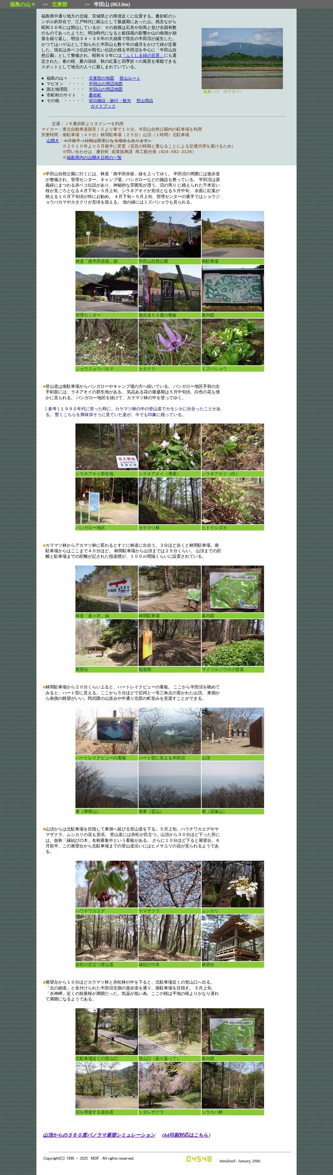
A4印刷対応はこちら (186, 1135)
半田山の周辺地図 (106, 84)
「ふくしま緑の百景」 (143, 56)
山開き (53, 141)
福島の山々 (23, 4)
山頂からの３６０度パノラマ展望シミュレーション (99, 1135)
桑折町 (95, 95)
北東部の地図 (101, 78)
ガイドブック (103, 106)
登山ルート (129, 78)
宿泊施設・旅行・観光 (110, 101)
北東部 (59, 4)
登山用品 (144, 101)
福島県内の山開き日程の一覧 (95, 158)
